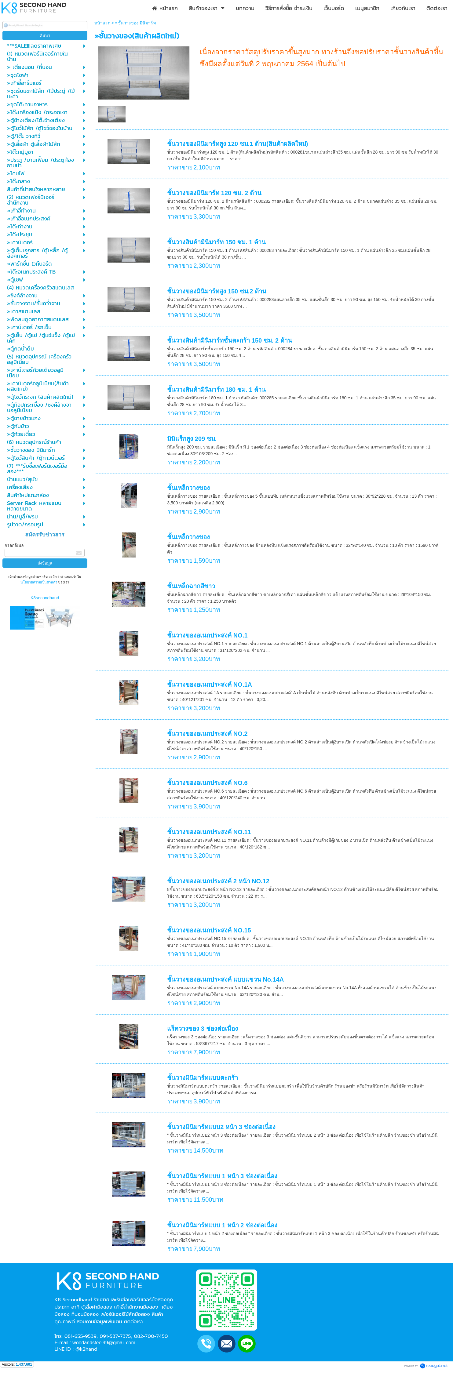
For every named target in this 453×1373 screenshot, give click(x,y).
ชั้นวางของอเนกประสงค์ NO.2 (207, 733)
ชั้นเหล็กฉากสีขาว (191, 586)
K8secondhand (45, 597)
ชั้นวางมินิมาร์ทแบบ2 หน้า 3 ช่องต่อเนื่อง (221, 1127)
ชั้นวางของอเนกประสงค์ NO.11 (209, 832)
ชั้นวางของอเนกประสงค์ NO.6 (207, 782)
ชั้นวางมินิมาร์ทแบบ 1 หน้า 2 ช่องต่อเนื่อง (222, 1225)
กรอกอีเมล (14, 545)
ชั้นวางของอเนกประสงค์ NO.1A (209, 684)
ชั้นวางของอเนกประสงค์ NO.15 (209, 930)
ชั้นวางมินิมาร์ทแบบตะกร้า (202, 1077)
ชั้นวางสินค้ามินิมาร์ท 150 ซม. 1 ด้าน (216, 242)
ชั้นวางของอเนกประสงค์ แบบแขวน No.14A (225, 979)
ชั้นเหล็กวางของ (188, 488)
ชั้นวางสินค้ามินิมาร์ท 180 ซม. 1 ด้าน (216, 389)
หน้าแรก (102, 22)
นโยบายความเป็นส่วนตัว (39, 582)
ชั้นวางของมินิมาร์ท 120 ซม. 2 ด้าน (214, 193)
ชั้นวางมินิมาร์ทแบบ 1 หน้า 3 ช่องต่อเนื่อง (222, 1176)
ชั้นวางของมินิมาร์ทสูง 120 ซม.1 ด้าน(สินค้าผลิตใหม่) (237, 143)
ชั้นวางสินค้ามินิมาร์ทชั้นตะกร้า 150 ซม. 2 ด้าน (229, 340)
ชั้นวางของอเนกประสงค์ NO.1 (207, 635)
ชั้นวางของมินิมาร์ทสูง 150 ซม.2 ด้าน (216, 291)
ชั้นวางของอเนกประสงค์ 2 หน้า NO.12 (218, 881)
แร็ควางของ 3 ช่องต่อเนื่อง (202, 1028)
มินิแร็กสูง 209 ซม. (192, 438)
